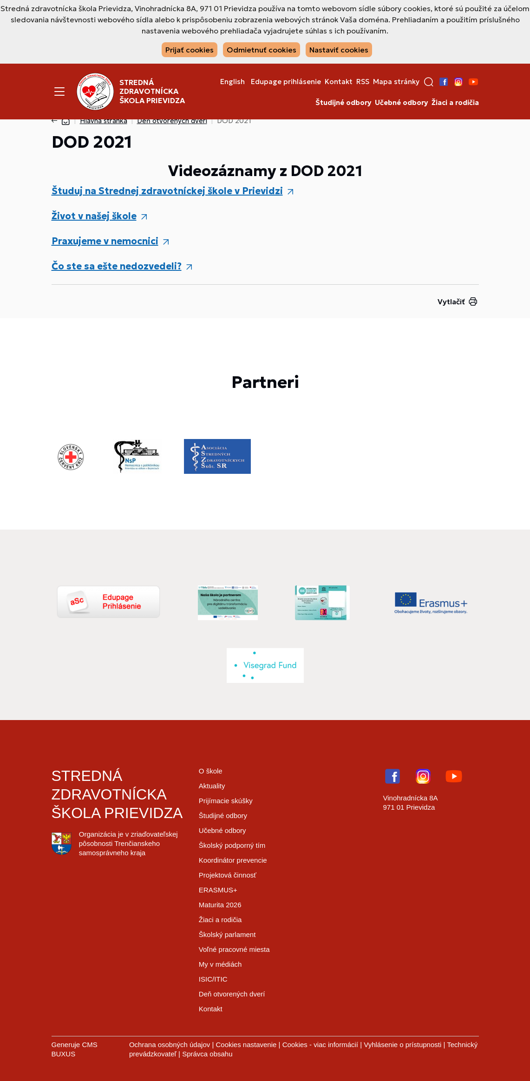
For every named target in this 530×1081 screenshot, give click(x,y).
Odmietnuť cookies (261, 49)
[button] (428, 81)
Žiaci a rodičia (455, 102)
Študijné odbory (343, 102)
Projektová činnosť (227, 875)
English (232, 82)
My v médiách (220, 964)
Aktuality (212, 786)
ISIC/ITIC (213, 979)
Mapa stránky (396, 82)
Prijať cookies (189, 49)
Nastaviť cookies (338, 49)
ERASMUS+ (218, 890)
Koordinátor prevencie (233, 860)
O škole (210, 771)
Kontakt (339, 82)
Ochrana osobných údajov (169, 1044)
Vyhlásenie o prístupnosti (402, 1044)
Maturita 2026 (220, 905)
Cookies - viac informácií (320, 1044)
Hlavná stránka (103, 120)
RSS (362, 82)
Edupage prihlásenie (286, 82)
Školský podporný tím (232, 845)
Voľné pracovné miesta (234, 949)
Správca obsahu (207, 1054)
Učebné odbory (401, 102)
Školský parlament (227, 934)
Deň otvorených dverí (172, 120)
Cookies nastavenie (246, 1044)
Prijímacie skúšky (226, 801)
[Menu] (59, 91)
